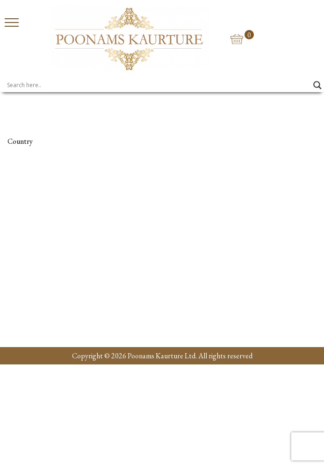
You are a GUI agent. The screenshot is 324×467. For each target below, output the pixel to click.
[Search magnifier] (317, 85)
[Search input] (158, 85)
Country (20, 141)
